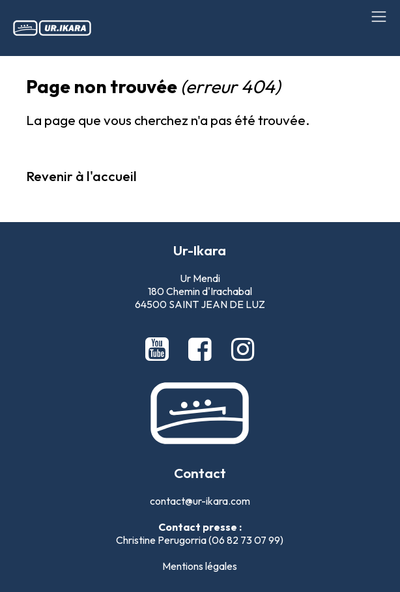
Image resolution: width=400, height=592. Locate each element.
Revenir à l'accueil (81, 175)
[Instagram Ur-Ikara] (243, 348)
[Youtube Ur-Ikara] (160, 348)
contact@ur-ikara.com (200, 500)
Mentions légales (199, 565)
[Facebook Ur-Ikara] (203, 348)
